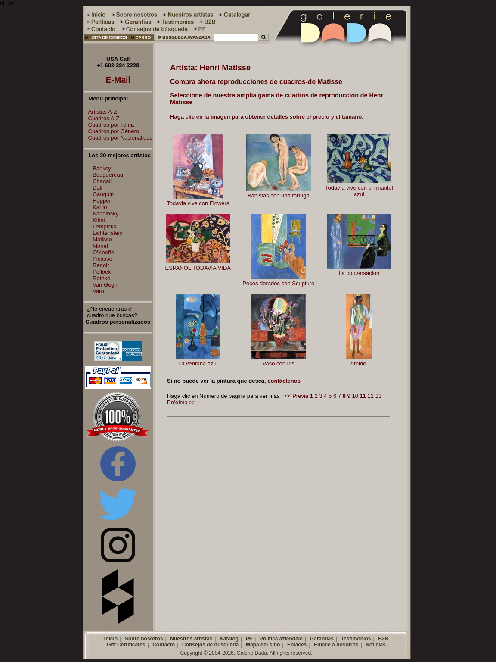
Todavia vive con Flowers (198, 203)
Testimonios (356, 639)
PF (249, 639)
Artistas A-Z (100, 112)
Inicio (111, 639)
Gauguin (103, 194)
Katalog (229, 639)
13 (378, 396)
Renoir (101, 265)
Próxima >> (181, 402)
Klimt (99, 220)
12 (371, 396)
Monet (100, 246)
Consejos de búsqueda (210, 645)
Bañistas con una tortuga (279, 195)
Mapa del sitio (263, 645)
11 (363, 396)
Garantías (322, 639)
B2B (383, 639)
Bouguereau (108, 175)
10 (355, 396)
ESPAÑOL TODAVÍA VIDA (198, 268)
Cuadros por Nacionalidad (118, 137)
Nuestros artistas (191, 639)
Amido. (359, 363)
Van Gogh (105, 284)
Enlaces (297, 645)
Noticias (376, 645)
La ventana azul (198, 363)
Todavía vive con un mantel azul (359, 190)
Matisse (102, 239)
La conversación (358, 273)
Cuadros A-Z (102, 118)
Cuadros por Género (112, 131)
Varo (98, 291)
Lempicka (105, 226)
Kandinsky (105, 213)
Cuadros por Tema (109, 125)
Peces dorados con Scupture (278, 283)
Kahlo (100, 207)
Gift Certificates (126, 645)
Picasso (102, 259)
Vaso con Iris (278, 363)
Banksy (102, 168)
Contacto (163, 645)
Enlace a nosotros (336, 645)
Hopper (102, 200)
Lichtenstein (107, 233)
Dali (97, 187)
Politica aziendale (281, 639)
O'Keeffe (103, 252)
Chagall (102, 181)
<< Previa (296, 396)
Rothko (101, 278)
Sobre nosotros (144, 639)
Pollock (102, 272)
